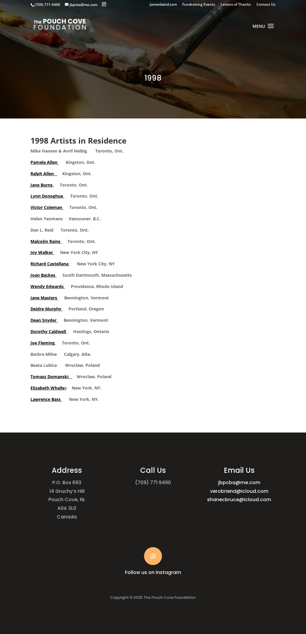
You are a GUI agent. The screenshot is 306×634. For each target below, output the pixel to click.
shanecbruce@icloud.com (239, 499)
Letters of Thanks (236, 5)
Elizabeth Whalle (47, 388)
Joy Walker (42, 252)
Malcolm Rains (46, 241)
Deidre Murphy (46, 309)
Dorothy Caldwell (48, 331)
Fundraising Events (198, 5)
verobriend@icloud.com (239, 491)
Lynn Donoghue (47, 196)
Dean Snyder (44, 320)
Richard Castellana (50, 264)
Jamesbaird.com (163, 5)
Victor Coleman (46, 207)
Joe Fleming (43, 343)
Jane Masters (44, 298)
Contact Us (266, 5)
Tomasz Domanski (51, 376)
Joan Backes (43, 275)
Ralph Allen (43, 173)
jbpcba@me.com (239, 482)
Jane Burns (42, 185)
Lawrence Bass (46, 399)
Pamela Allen (44, 162)
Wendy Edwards (47, 286)
